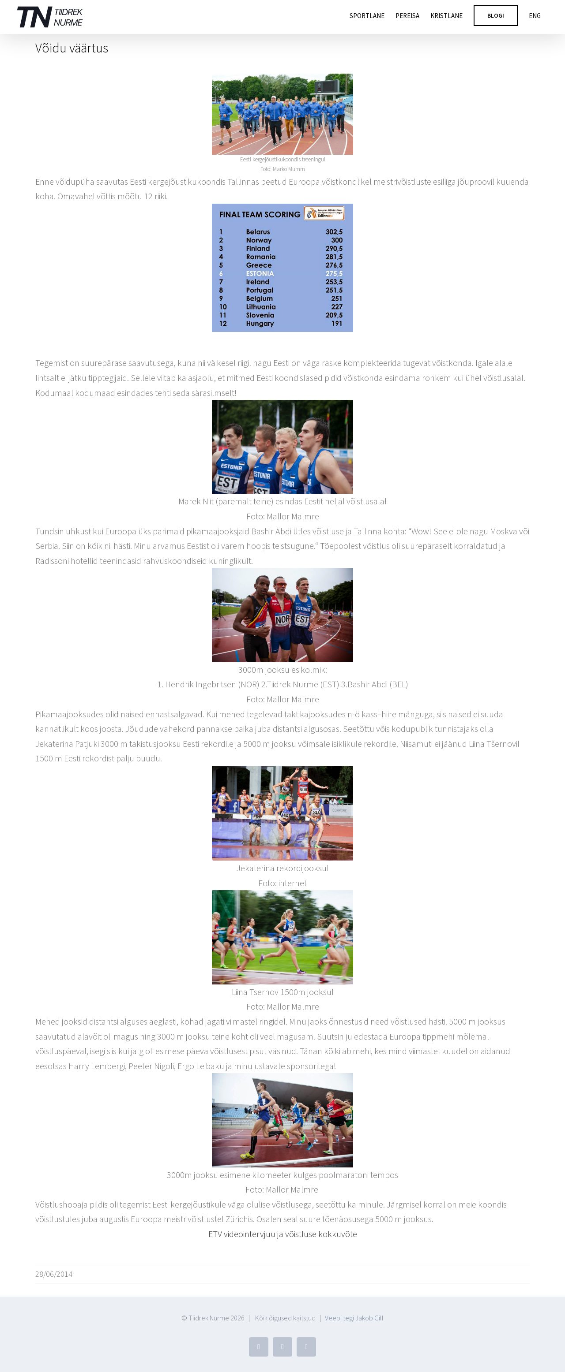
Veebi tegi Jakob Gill (354, 1317)
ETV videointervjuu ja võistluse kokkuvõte (282, 1233)
